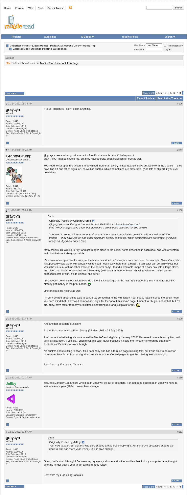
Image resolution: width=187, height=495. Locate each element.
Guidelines (50, 36)
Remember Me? (173, 45)
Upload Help (89, 45)
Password (139, 49)
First (159, 93)
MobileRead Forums (20, 45)
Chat (40, 8)
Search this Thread (168, 98)
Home (7, 8)
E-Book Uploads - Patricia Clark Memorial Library (56, 45)
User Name (139, 45)
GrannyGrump (18, 156)
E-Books (87, 36)
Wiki (30, 8)
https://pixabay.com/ (122, 155)
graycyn (13, 109)
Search (170, 36)
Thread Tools (144, 98)
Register (16, 36)
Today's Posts (130, 36)
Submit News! (55, 8)
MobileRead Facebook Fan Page (59, 63)
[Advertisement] (94, 79)
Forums (19, 8)
